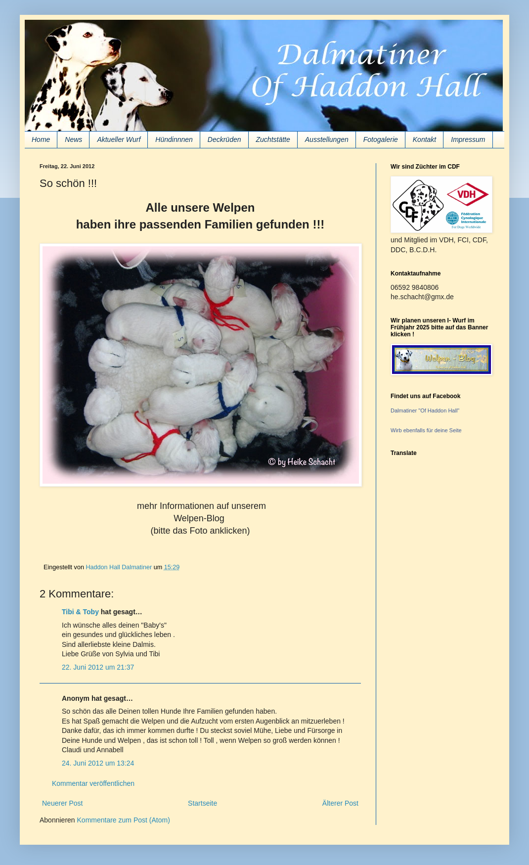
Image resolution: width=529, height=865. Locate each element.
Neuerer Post (62, 803)
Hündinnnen (174, 139)
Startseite (202, 803)
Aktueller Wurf (118, 139)
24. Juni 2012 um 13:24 (98, 763)
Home (41, 139)
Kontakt (424, 139)
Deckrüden (224, 139)
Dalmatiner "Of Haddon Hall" (425, 410)
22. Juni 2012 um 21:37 (98, 667)
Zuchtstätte (273, 139)
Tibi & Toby (80, 612)
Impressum (468, 139)
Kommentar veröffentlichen (93, 783)
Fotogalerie (380, 139)
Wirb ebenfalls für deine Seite (426, 430)
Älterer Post (340, 803)
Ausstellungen (327, 139)
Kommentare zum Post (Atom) (123, 820)
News (73, 139)
